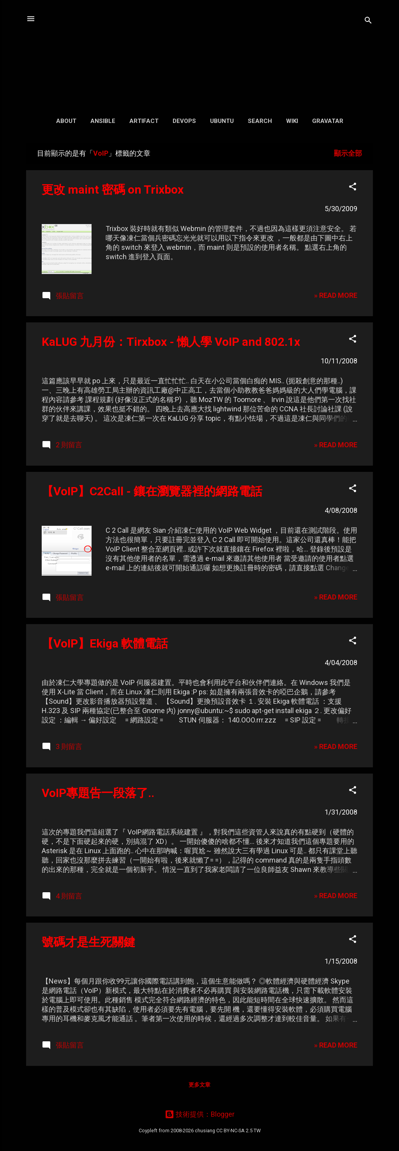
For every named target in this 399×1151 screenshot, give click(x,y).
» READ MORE (335, 295)
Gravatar (327, 121)
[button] (352, 188)
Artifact (144, 121)
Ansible (102, 121)
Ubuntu (222, 121)
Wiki (292, 121)
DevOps (184, 121)
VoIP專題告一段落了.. (98, 793)
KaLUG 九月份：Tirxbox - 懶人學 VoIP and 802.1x (171, 342)
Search (260, 121)
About (66, 121)
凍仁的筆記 (200, 54)
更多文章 (199, 1085)
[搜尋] (368, 21)
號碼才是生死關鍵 (88, 942)
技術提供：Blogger (200, 1114)
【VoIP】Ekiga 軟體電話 (105, 643)
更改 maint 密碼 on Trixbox (113, 189)
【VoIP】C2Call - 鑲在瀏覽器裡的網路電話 (152, 491)
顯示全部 (348, 153)
